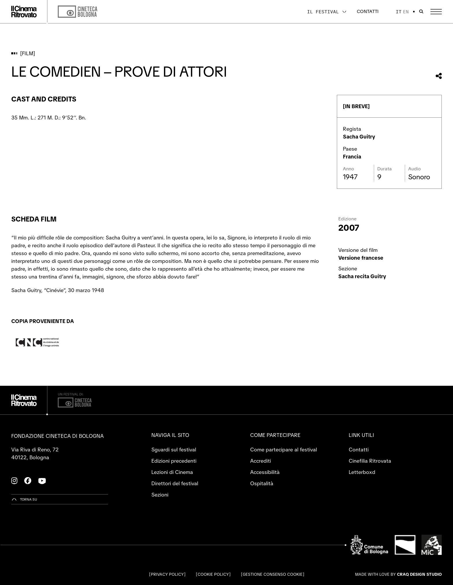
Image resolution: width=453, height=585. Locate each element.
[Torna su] (24, 499)
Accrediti (260, 460)
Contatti (367, 11)
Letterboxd (362, 472)
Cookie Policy (213, 574)
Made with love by (398, 574)
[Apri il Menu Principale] (436, 12)
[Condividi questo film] (439, 76)
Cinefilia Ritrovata (370, 460)
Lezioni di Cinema (172, 472)
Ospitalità (261, 483)
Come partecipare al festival (283, 449)
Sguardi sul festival (173, 449)
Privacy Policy (167, 574)
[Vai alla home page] (24, 11)
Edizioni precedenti (173, 460)
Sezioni (159, 494)
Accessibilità (265, 472)
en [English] (406, 11)
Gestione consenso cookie (272, 574)
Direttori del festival (174, 483)
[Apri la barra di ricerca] (421, 12)
